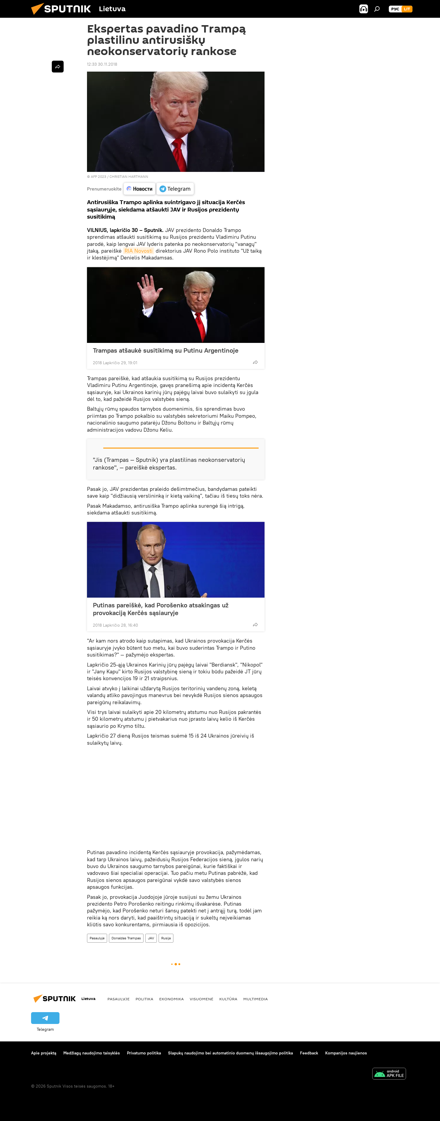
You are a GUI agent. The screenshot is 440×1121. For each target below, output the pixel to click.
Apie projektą (43, 1053)
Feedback (309, 1053)
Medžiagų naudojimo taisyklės (91, 1053)
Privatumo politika (144, 1053)
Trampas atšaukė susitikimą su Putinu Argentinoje (165, 350)
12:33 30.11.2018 (102, 64)
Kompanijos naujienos (346, 1053)
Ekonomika (171, 998)
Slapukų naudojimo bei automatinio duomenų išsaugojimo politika (230, 1053)
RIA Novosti (139, 250)
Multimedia (255, 998)
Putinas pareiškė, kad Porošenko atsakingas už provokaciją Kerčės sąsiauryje (160, 609)
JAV (151, 938)
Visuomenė (201, 998)
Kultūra (228, 998)
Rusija (166, 938)
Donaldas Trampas (126, 938)
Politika (144, 998)
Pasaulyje (97, 938)
